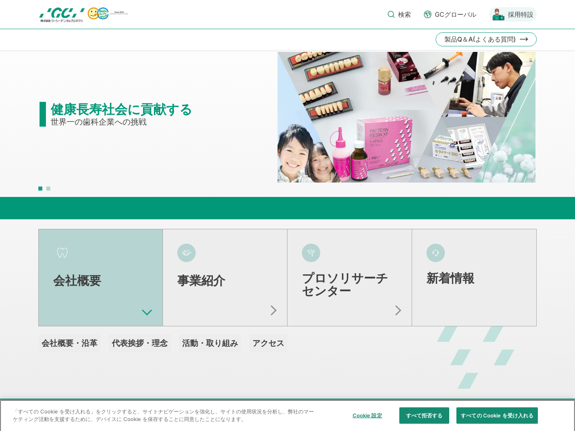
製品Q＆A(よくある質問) (480, 39)
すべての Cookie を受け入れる (497, 422)
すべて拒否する (424, 422)
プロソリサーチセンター (345, 284)
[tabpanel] (287, 121)
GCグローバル (455, 14)
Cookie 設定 (367, 422)
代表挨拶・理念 (140, 343)
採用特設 (520, 14)
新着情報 (450, 278)
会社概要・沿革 (69, 343)
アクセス (268, 343)
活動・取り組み (210, 343)
